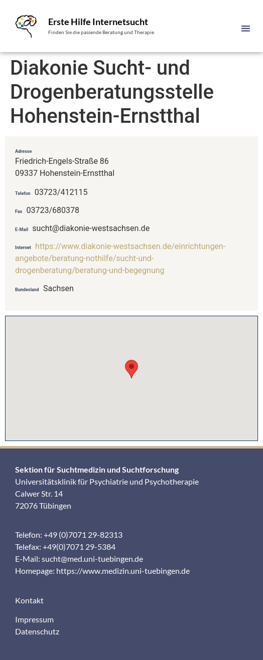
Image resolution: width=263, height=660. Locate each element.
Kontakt (29, 600)
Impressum (34, 619)
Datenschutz (37, 631)
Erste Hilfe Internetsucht (98, 21)
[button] (245, 28)
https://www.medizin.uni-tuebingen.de (123, 570)
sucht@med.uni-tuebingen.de (92, 558)
